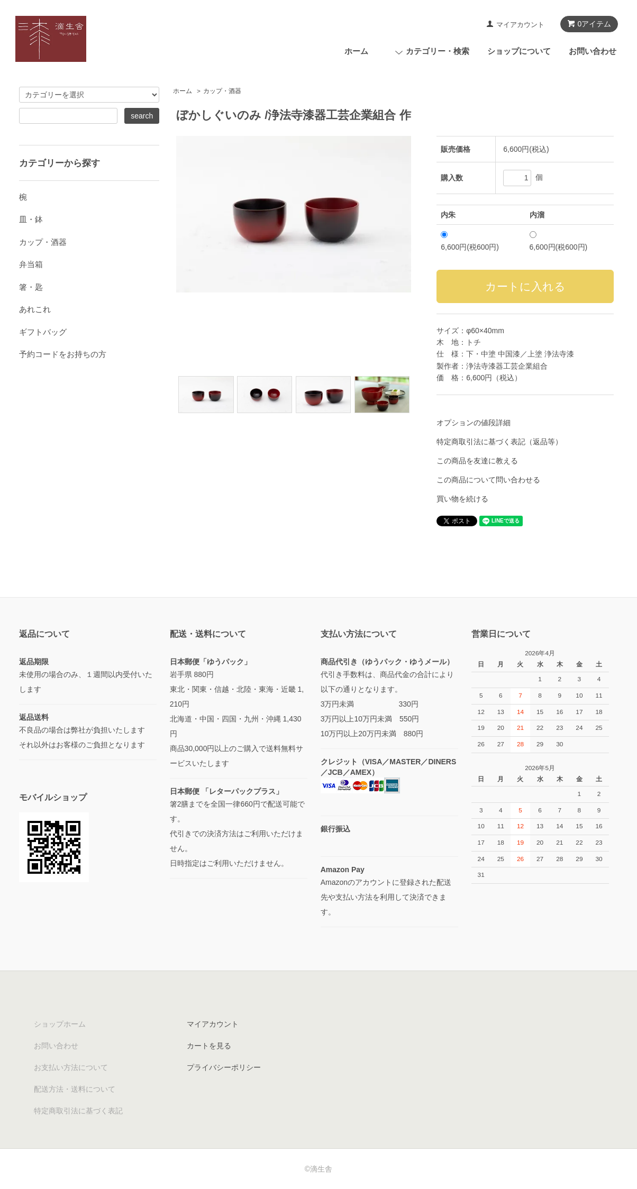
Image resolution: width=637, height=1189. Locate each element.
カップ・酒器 (222, 91)
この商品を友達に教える (477, 460)
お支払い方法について (71, 1067)
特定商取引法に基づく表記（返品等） (499, 441)
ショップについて (519, 51)
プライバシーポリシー (224, 1067)
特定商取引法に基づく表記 (78, 1110)
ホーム (356, 51)
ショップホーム (60, 1024)
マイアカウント (520, 25)
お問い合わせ (592, 51)
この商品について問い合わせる (488, 479)
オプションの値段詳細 (473, 422)
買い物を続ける (462, 499)
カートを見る (209, 1045)
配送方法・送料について (74, 1089)
